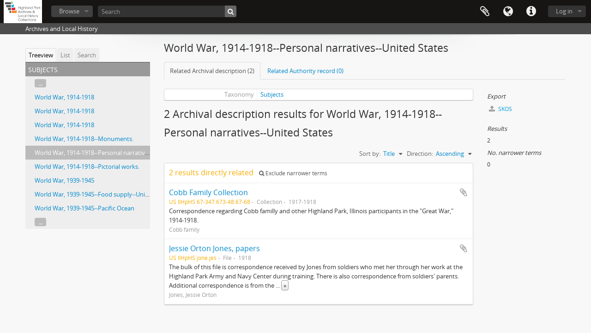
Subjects (271, 94)
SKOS (500, 109)
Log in (564, 11)
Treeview (41, 55)
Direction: (420, 153)
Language (507, 11)
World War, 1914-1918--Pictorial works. (87, 166)
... (40, 83)
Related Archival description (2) (212, 71)
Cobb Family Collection (208, 192)
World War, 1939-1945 (64, 180)
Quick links (531, 11)
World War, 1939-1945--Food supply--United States (104, 194)
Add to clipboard (463, 192)
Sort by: (369, 153)
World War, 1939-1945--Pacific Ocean (84, 208)
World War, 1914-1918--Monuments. (84, 139)
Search (87, 55)
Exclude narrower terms (293, 173)
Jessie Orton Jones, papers (214, 248)
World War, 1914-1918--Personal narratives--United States (113, 152)
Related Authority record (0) (305, 71)
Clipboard (484, 11)
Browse (69, 11)
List (65, 55)
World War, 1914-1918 (64, 97)
